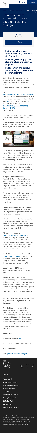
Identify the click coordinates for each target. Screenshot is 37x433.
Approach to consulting (11, 407)
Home (4, 11)
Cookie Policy (7, 404)
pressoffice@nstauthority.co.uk (18, 354)
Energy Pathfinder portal (11, 256)
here (21, 338)
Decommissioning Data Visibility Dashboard (18, 94)
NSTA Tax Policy (8, 401)
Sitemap (6, 392)
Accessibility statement (11, 385)
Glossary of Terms (9, 388)
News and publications (16, 11)
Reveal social (15, 42)
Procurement (7, 379)
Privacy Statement (9, 398)
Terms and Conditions (10, 395)
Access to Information (10, 382)
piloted (8, 101)
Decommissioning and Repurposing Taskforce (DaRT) (15, 107)
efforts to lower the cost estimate (14, 235)
